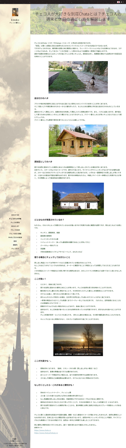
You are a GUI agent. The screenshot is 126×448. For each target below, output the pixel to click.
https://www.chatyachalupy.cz (46, 433)
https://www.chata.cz (42, 430)
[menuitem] (15, 215)
